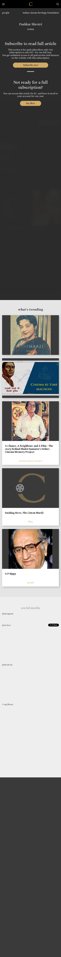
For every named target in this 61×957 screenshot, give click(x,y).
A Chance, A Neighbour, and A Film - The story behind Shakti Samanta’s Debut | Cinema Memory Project (29, 448)
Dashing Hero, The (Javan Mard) (24, 512)
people (5, 12)
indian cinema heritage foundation (41, 12)
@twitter (6, 625)
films (30, 521)
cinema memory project (30, 461)
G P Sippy (10, 573)
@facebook (7, 664)
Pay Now (30, 103)
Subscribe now (30, 65)
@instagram (7, 613)
